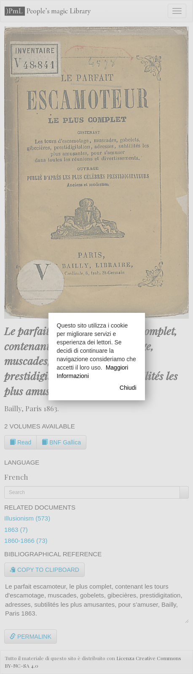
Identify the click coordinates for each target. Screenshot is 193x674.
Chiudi (128, 387)
